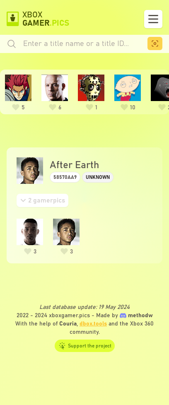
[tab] (42, 200)
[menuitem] (154, 43)
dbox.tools (93, 324)
